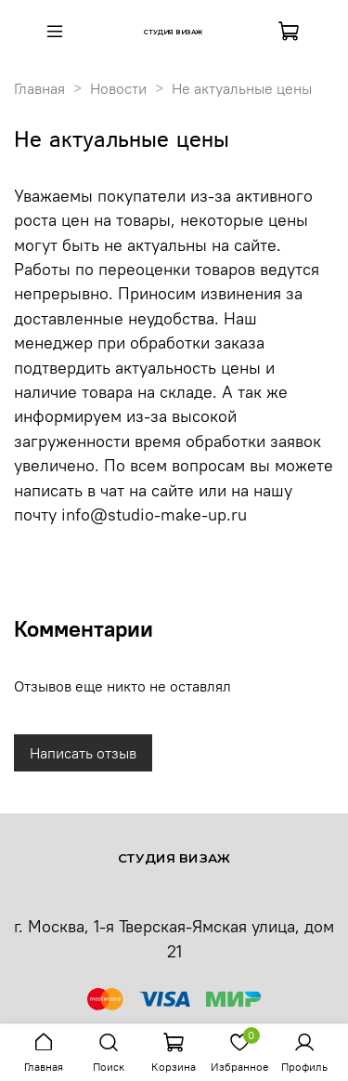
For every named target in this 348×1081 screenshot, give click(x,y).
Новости (118, 88)
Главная (39, 88)
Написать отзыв (83, 753)
